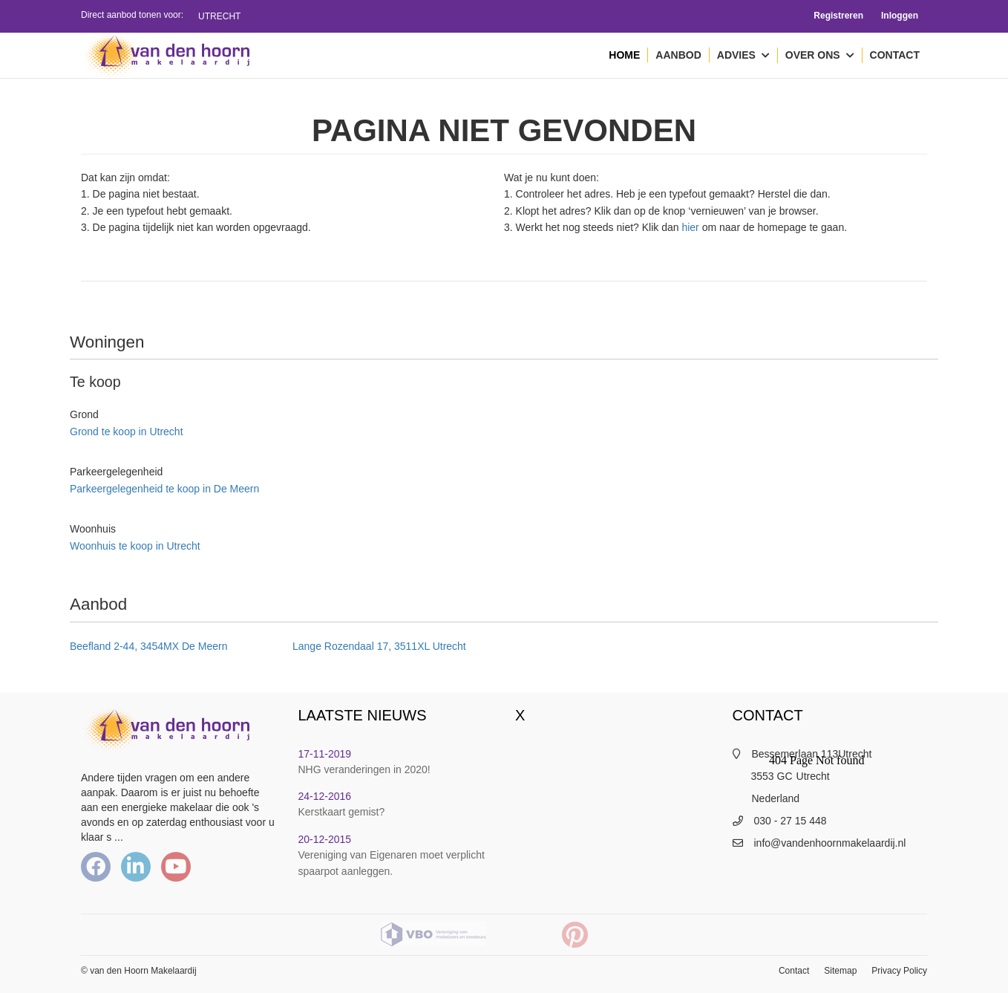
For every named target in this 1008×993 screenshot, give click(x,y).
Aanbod (678, 55)
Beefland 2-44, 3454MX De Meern (148, 646)
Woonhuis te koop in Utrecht (135, 546)
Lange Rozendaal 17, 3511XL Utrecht (379, 646)
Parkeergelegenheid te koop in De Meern (164, 489)
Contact (895, 55)
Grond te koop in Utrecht (126, 431)
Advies (743, 55)
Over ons (819, 55)
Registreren (838, 15)
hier (689, 227)
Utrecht (219, 16)
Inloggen (899, 15)
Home (624, 55)
